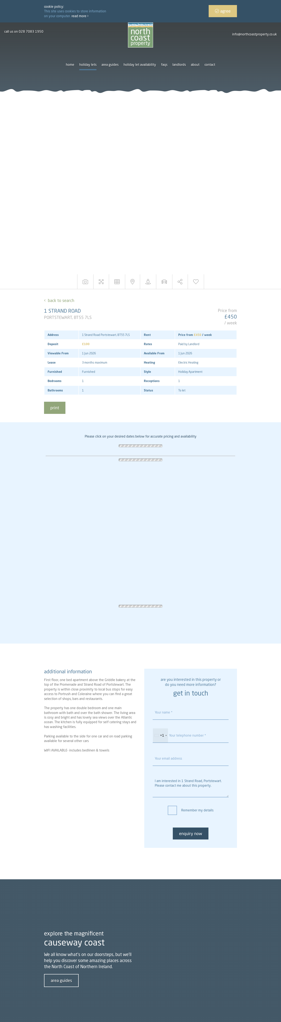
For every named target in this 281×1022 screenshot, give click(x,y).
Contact (209, 64)
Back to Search (61, 300)
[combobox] (160, 735)
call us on (23, 31)
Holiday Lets (87, 64)
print (54, 408)
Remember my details (197, 810)
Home (70, 64)
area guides (61, 980)
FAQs (164, 64)
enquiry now (190, 833)
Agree (223, 11)
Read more (80, 16)
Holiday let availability (140, 64)
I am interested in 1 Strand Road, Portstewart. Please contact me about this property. (191, 785)
